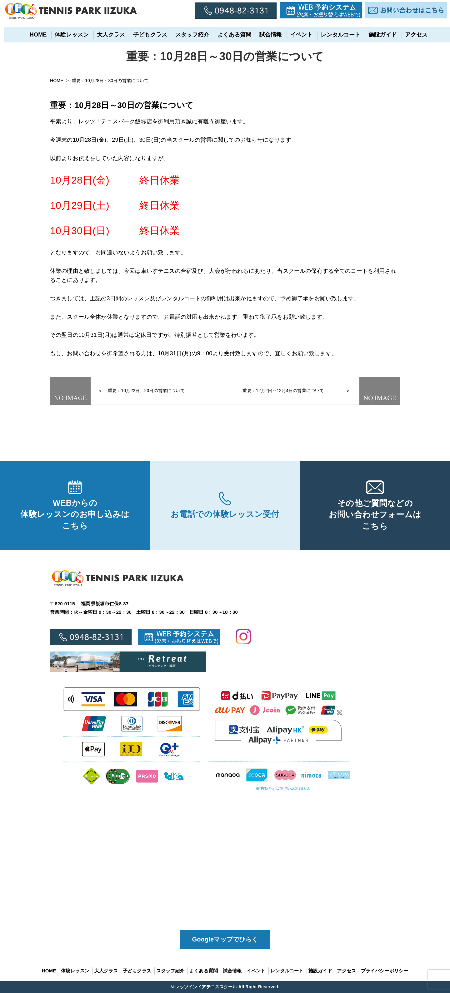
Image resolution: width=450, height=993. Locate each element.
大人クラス (107, 35)
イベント (298, 35)
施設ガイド (379, 35)
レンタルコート (337, 35)
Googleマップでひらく (225, 939)
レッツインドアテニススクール (206, 986)
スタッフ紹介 (189, 35)
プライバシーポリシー (384, 970)
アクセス (412, 35)
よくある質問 (231, 35)
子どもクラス (147, 35)
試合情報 (267, 35)
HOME (34, 35)
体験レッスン (68, 35)
